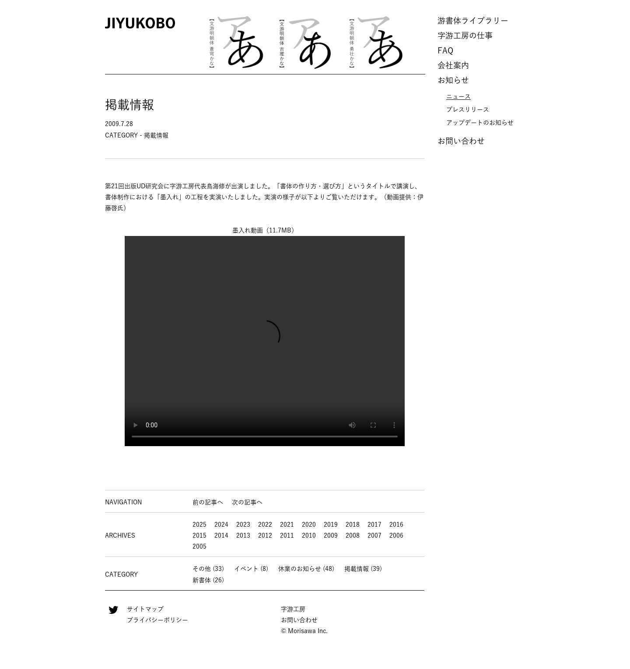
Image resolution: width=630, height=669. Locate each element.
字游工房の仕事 (465, 35)
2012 (265, 535)
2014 (221, 535)
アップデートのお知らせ (480, 123)
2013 (243, 535)
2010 (309, 535)
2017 (375, 524)
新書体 (201, 580)
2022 (265, 524)
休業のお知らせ (299, 569)
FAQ (445, 50)
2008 (353, 535)
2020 (309, 524)
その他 (201, 569)
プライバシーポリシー (157, 620)
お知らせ (453, 80)
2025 (199, 524)
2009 (331, 535)
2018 (353, 524)
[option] (236, 41)
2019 (331, 524)
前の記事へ (207, 502)
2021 (287, 524)
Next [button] (423, 41)
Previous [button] (189, 41)
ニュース (458, 96)
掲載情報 (356, 569)
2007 (375, 535)
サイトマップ (145, 609)
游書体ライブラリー (473, 21)
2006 (396, 535)
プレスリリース (467, 109)
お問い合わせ (461, 141)
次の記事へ (247, 502)
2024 (221, 524)
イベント (246, 569)
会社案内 (453, 65)
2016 (396, 524)
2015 (199, 535)
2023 (243, 524)
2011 (287, 535)
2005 (199, 546)
